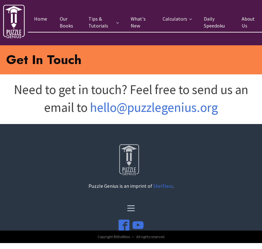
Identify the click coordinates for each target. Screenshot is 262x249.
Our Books (66, 22)
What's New (138, 22)
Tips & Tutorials (98, 22)
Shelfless (163, 186)
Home (40, 19)
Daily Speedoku (214, 22)
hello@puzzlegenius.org (154, 107)
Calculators (175, 19)
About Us (248, 22)
